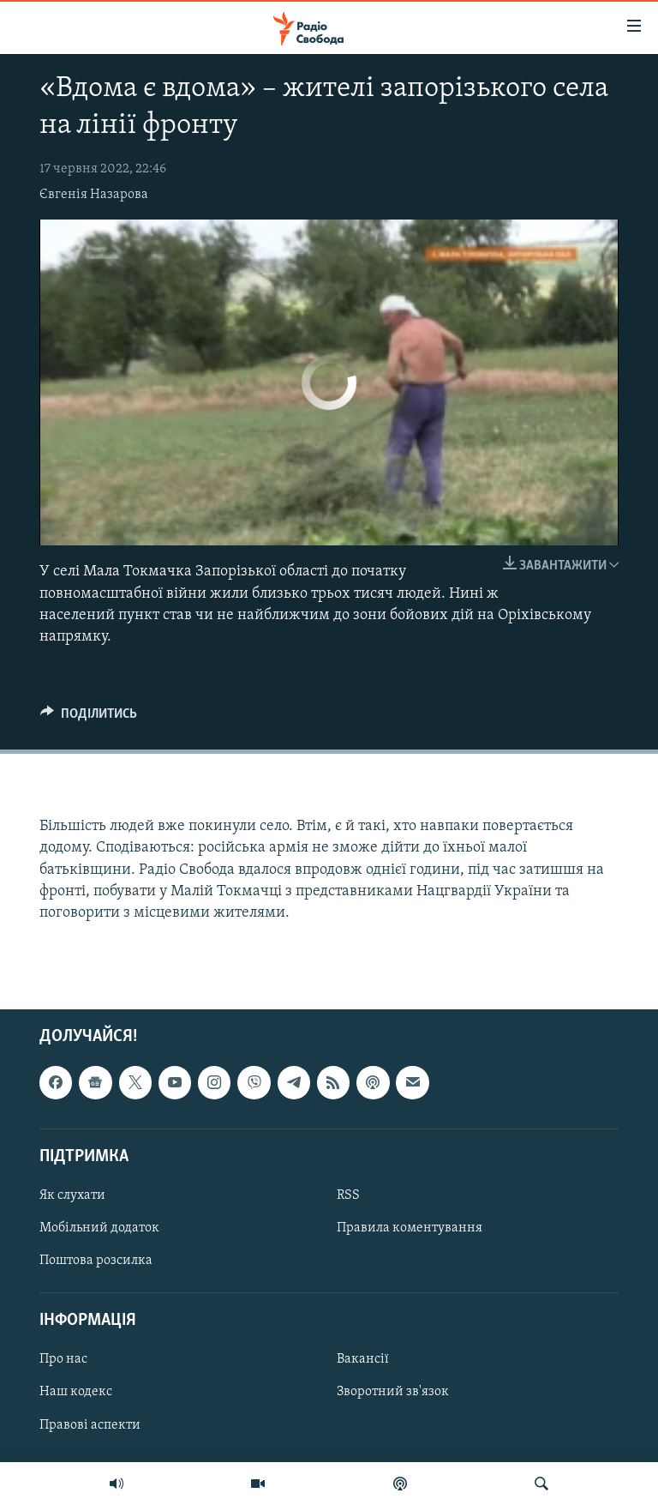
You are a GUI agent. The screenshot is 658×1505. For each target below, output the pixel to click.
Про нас (63, 1360)
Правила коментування (409, 1228)
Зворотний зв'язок (393, 1393)
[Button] (88, 717)
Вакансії (363, 1360)
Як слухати (72, 1195)
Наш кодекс (75, 1393)
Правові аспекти (90, 1425)
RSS (348, 1195)
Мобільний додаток (99, 1228)
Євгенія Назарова (93, 195)
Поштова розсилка (96, 1260)
